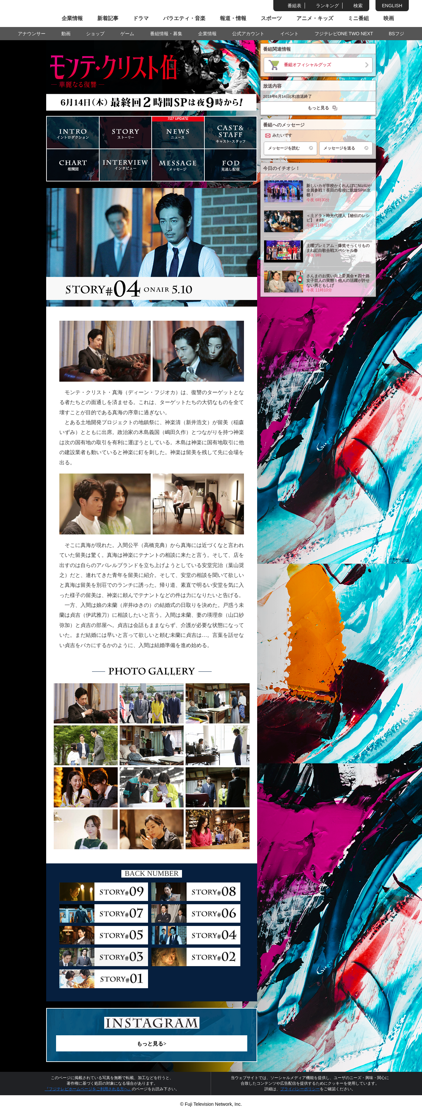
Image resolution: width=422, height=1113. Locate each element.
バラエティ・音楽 (184, 18)
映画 (388, 18)
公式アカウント (248, 33)
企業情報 (72, 18)
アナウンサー (31, 33)
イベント (289, 33)
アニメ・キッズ (314, 18)
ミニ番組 (358, 18)
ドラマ (141, 18)
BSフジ (396, 33)
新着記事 (107, 18)
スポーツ (271, 18)
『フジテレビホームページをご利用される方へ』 (88, 1089)
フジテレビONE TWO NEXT (344, 33)
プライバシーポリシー (300, 1089)
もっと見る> (151, 1043)
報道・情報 (233, 18)
